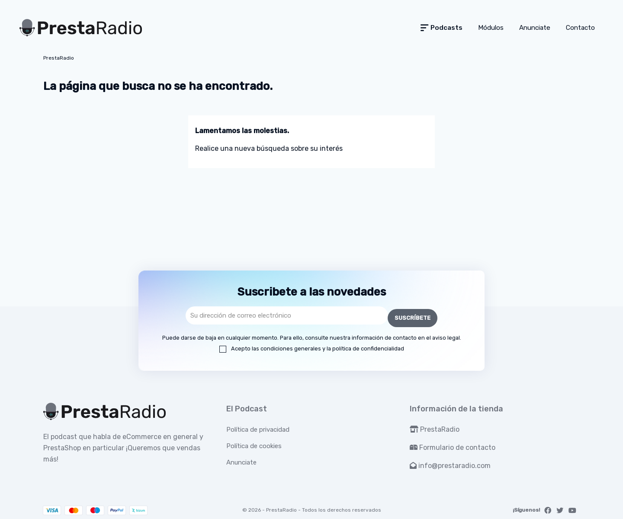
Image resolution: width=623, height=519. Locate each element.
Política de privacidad (257, 427)
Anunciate (241, 460)
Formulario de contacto (452, 445)
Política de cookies (254, 443)
